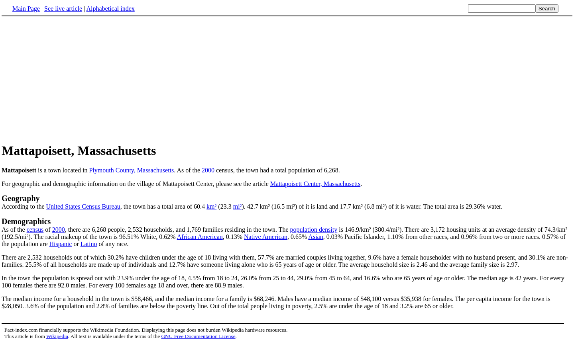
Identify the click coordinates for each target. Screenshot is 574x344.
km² (211, 206)
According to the (24, 206)
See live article (63, 8)
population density (314, 229)
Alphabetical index (110, 8)
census (35, 229)
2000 (208, 170)
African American (200, 236)
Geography (21, 198)
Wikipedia (57, 336)
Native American (265, 236)
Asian (315, 236)
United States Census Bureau (83, 206)
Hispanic (60, 243)
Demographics (26, 221)
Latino (89, 243)
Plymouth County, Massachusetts (131, 170)
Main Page (26, 8)
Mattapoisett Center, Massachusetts (315, 183)
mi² (237, 206)
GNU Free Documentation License (198, 336)
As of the (14, 229)
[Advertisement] (69, 79)
